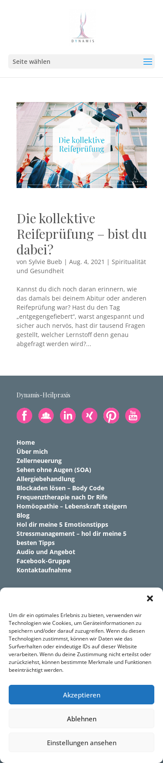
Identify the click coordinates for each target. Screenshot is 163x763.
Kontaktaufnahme (44, 570)
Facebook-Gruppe (43, 561)
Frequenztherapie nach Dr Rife (62, 497)
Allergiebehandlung (46, 479)
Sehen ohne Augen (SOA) (54, 470)
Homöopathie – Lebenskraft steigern (72, 506)
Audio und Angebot (46, 552)
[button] (150, 598)
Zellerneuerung (39, 460)
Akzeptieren (81, 694)
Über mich (32, 451)
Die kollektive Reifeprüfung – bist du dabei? (82, 233)
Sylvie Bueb (45, 262)
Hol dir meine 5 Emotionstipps (62, 524)
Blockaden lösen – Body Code (60, 488)
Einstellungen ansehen (81, 742)
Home (26, 442)
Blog (23, 515)
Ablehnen (81, 718)
